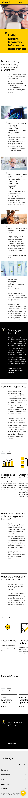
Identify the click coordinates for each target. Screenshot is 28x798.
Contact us (13, 743)
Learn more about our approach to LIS (17, 256)
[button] (17, 2)
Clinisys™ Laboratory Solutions (6, 700)
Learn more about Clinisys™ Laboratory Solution (15, 371)
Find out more (5, 707)
